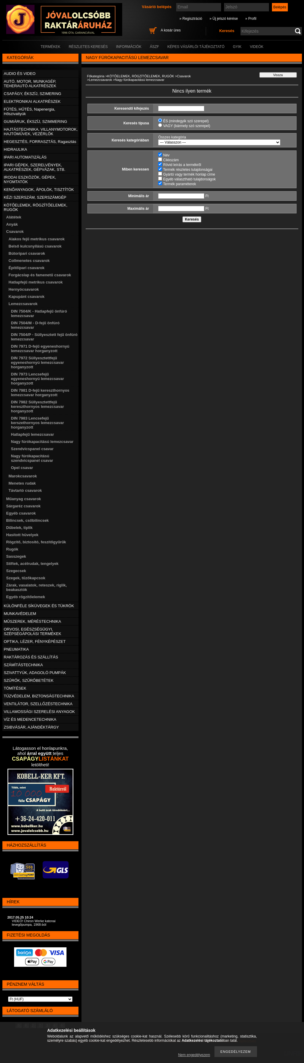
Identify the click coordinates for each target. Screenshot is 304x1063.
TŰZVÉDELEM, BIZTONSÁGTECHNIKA (39, 696)
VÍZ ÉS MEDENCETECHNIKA (30, 719)
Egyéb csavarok (21, 513)
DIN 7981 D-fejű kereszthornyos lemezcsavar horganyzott (40, 392)
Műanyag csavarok (23, 499)
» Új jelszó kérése (223, 18)
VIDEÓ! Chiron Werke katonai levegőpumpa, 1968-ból (34, 922)
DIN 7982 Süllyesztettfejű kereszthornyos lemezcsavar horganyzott (37, 406)
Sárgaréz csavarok (23, 506)
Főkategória (96, 76)
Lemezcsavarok (100, 80)
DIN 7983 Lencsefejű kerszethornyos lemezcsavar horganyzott (37, 422)
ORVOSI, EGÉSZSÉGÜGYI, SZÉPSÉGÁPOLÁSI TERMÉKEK (32, 631)
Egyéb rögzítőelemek (25, 597)
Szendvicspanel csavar (32, 449)
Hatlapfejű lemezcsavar (32, 434)
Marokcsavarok (23, 476)
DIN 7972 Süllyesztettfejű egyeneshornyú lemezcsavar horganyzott (37, 362)
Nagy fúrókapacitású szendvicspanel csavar (32, 458)
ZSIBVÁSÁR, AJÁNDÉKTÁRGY (31, 727)
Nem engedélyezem (194, 1055)
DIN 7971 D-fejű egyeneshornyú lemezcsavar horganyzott (40, 348)
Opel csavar (22, 467)
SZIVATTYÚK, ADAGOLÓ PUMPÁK (35, 672)
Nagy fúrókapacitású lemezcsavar (42, 441)
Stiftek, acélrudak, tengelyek (32, 563)
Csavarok (184, 76)
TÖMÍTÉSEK (15, 688)
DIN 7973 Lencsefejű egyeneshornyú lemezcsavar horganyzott (37, 378)
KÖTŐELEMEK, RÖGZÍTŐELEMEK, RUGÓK (140, 76)
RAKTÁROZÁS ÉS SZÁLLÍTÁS (31, 657)
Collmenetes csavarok (29, 260)
